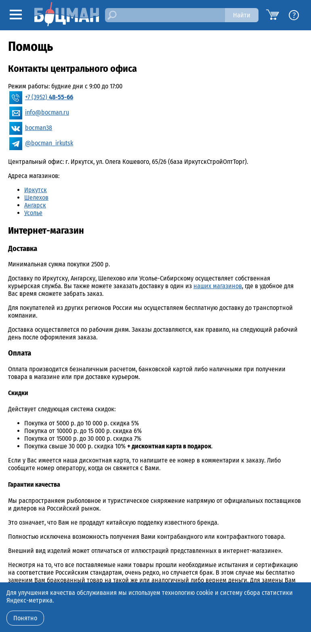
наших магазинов (217, 286)
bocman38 (38, 128)
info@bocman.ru (47, 112)
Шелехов (36, 197)
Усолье (33, 213)
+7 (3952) (49, 97)
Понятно (25, 618)
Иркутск (35, 190)
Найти (241, 15)
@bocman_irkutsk (49, 143)
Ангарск (35, 205)
